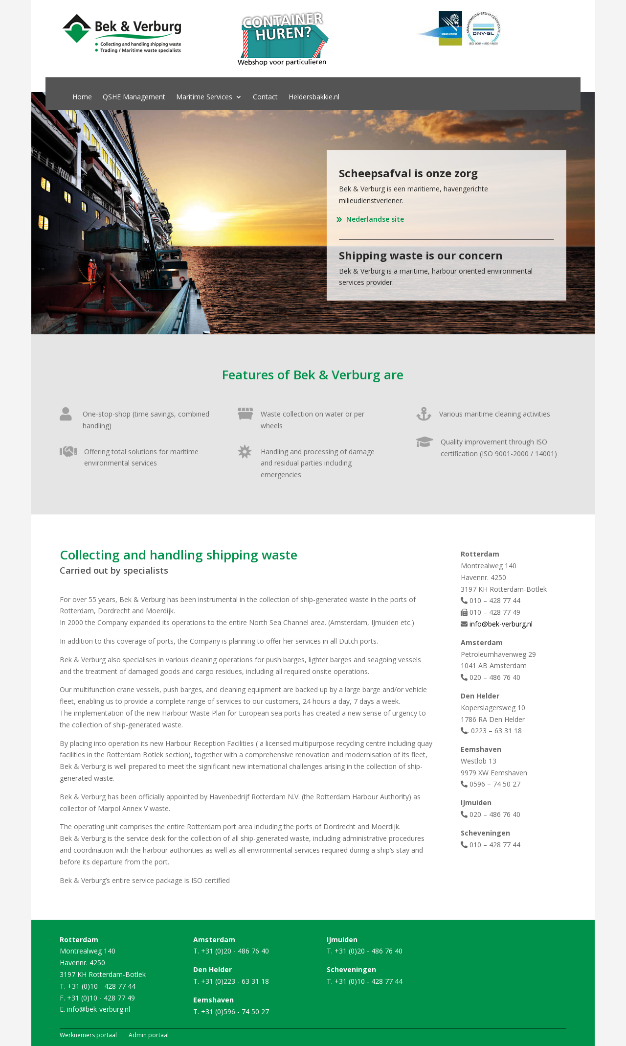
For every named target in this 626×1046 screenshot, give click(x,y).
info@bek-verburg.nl (501, 623)
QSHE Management (134, 97)
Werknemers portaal (88, 1035)
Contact (265, 97)
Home (82, 97)
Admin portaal (149, 1035)
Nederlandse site (375, 219)
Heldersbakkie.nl (314, 97)
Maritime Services (204, 97)
